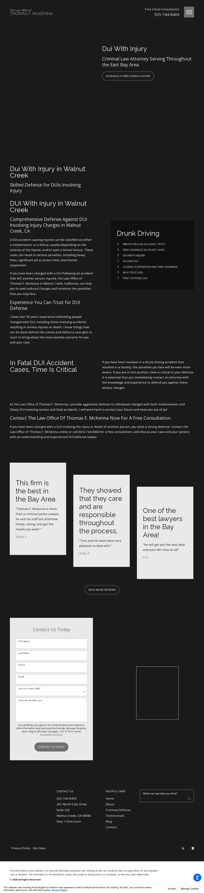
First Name (23, 641)
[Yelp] (183, 848)
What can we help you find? (160, 793)
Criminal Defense (118, 810)
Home (110, 798)
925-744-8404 (166, 14)
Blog (109, 821)
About (110, 804)
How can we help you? (30, 700)
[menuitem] (152, 244)
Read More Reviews (102, 590)
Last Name (23, 653)
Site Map (39, 848)
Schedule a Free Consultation (128, 76)
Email (21, 677)
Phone (21, 665)
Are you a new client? (29, 688)
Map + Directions (69, 821)
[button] (197, 878)
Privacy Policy (20, 848)
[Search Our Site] (189, 799)
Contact (111, 827)
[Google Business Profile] (193, 848)
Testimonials (115, 816)
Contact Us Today (51, 747)
